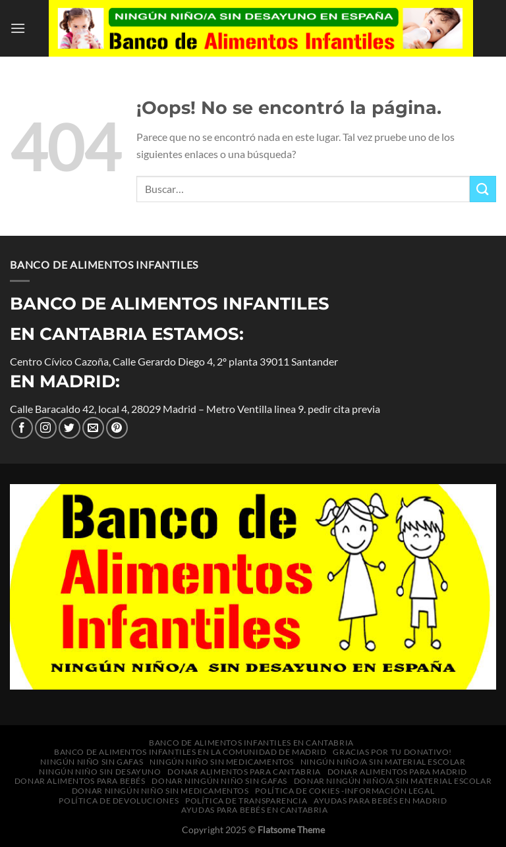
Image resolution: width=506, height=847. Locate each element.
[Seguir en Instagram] (46, 428)
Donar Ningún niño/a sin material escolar (393, 781)
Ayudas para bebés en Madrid (380, 801)
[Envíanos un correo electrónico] (93, 428)
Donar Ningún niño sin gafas (219, 781)
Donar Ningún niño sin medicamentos (160, 791)
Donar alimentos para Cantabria (243, 772)
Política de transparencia (246, 801)
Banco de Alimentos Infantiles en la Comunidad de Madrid (190, 752)
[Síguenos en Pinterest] (117, 428)
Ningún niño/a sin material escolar (383, 762)
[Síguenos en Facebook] (22, 428)
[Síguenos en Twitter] (69, 428)
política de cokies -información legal (344, 791)
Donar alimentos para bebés (80, 781)
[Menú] (18, 28)
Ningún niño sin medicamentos (222, 762)
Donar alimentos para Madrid (397, 772)
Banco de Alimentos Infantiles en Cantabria (251, 743)
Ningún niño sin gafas (91, 762)
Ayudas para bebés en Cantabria (254, 810)
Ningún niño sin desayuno (100, 772)
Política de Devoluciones (119, 801)
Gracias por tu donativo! (392, 752)
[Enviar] (483, 189)
